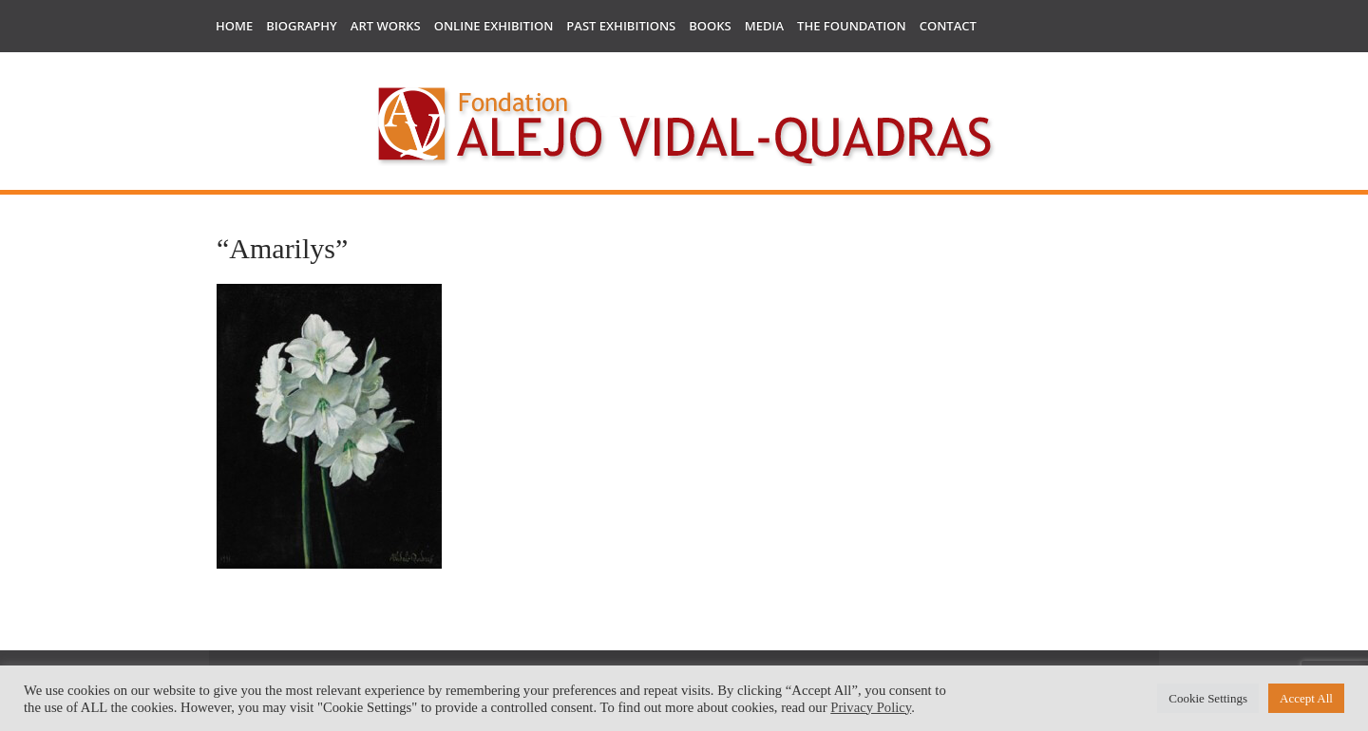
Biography (301, 25)
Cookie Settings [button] (1207, 698)
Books (710, 25)
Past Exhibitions (620, 25)
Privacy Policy (870, 707)
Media (764, 25)
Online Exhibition (494, 25)
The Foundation (851, 25)
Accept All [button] (1306, 698)
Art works (386, 25)
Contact (948, 25)
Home (234, 25)
